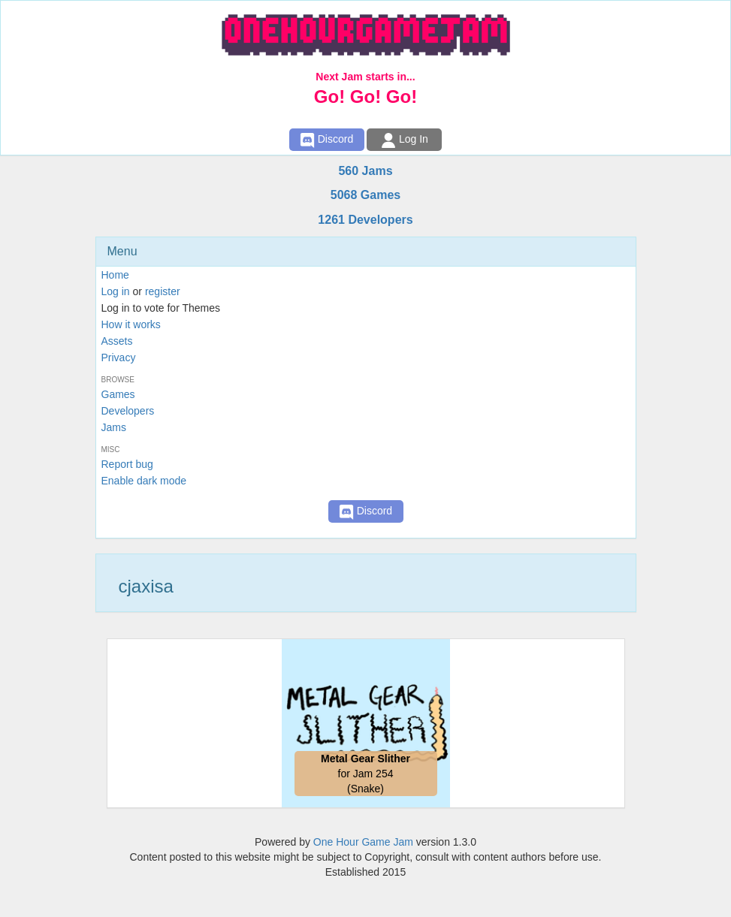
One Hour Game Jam (363, 842)
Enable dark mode (144, 481)
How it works (131, 324)
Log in (115, 291)
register (162, 291)
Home (115, 275)
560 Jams (365, 170)
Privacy (118, 357)
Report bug (127, 464)
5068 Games (365, 195)
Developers (128, 411)
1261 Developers (365, 219)
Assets (117, 341)
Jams (113, 427)
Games (118, 394)
